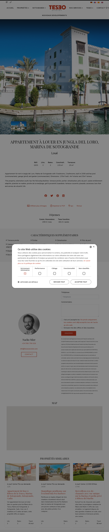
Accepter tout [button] (81, 282)
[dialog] (54, 266)
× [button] (93, 247)
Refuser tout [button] (59, 282)
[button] (28, 282)
